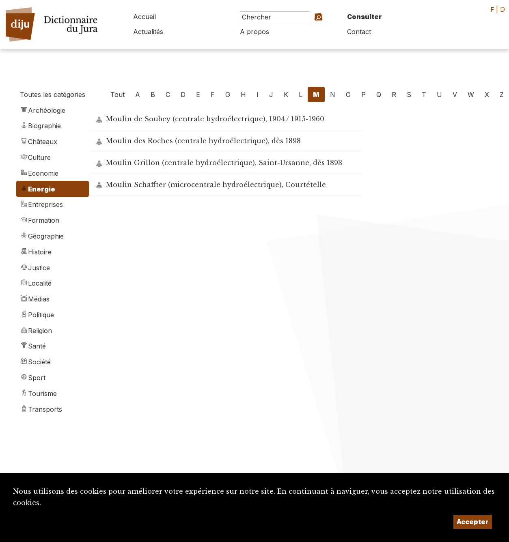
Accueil (144, 17)
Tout (117, 94)
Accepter (473, 522)
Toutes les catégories (52, 94)
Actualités (148, 32)
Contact (359, 32)
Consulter (364, 17)
